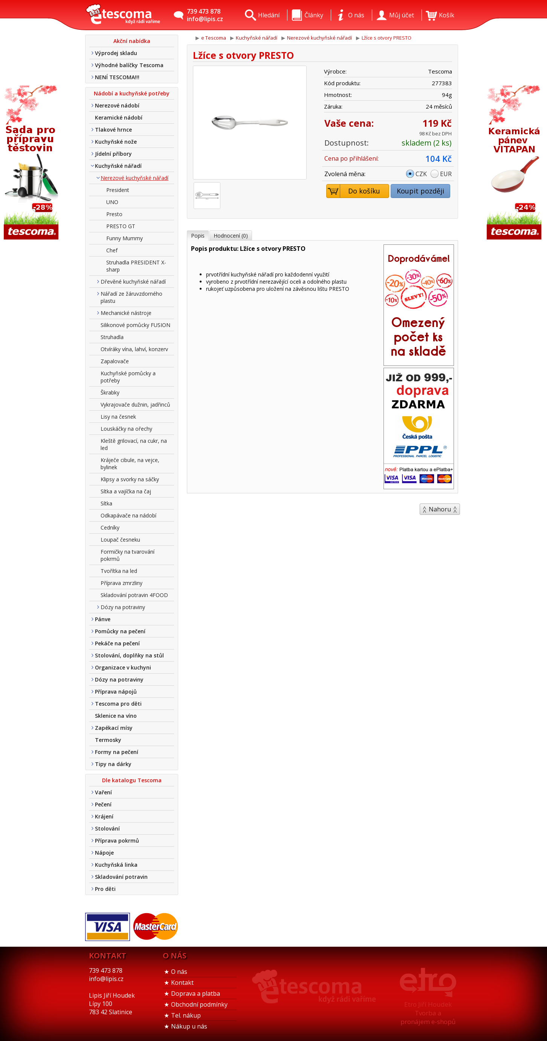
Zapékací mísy (114, 727)
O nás (179, 971)
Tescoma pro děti (118, 703)
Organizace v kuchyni (123, 667)
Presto (114, 214)
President (117, 189)
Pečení (103, 804)
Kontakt (182, 982)
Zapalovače (115, 361)
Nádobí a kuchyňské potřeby (132, 93)
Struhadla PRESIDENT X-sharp (136, 266)
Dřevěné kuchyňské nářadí (133, 281)
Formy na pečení (116, 751)
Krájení (104, 816)
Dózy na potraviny (123, 607)
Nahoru (440, 509)
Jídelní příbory (113, 153)
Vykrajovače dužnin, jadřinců (135, 404)
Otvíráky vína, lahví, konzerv (134, 349)
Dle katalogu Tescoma (132, 780)
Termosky (108, 739)
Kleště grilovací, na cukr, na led (134, 444)
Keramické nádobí (118, 117)
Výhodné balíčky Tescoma (129, 65)
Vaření (103, 792)
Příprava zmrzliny (121, 583)
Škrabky (110, 392)
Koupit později (420, 190)
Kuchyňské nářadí (118, 165)
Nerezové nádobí (117, 105)
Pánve (102, 619)
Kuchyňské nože (116, 141)
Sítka (106, 503)
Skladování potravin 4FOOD (134, 595)
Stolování (107, 828)
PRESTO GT (120, 226)
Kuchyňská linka (116, 864)
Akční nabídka (131, 41)
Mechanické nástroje (126, 312)
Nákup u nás (189, 1026)
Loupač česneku (120, 539)
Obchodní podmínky (199, 1004)
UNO (112, 202)
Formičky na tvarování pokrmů (127, 555)
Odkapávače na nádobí (128, 515)
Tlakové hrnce (113, 129)
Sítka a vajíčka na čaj (126, 491)
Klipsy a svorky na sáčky (130, 479)
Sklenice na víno (116, 715)
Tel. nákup (186, 1015)
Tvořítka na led (119, 570)
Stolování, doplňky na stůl (129, 655)
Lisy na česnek (118, 416)
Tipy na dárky (113, 764)
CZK (421, 174)
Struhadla (112, 337)
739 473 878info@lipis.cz (205, 15)
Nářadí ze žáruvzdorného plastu (131, 297)
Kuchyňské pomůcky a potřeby (128, 377)
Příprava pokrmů (117, 840)
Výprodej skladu (116, 53)
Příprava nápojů (116, 691)
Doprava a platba (195, 993)
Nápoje (104, 852)
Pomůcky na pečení (120, 631)
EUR (446, 174)
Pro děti (105, 888)
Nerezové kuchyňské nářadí (134, 177)
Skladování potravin (121, 876)
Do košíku (353, 191)
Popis (198, 235)
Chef (112, 250)
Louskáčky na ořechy (126, 428)
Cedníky (110, 527)
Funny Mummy (124, 238)
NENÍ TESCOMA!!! (117, 77)
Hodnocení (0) (231, 235)
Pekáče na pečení (117, 643)
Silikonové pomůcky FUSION (135, 325)
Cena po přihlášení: (351, 158)
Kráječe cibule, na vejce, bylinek (130, 463)
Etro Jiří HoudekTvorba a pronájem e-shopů (427, 1013)
